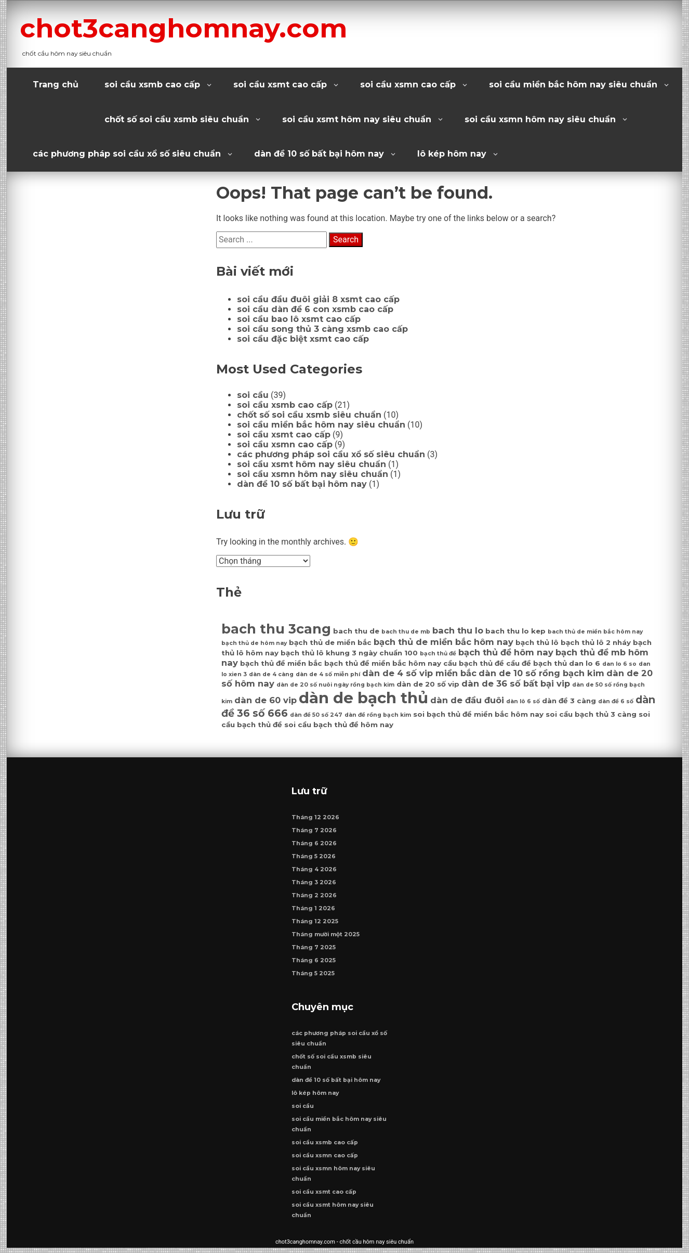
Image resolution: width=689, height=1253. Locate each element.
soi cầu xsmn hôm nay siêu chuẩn (540, 119)
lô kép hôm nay (451, 154)
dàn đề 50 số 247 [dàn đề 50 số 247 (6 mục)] (316, 715)
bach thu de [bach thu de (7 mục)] (356, 631)
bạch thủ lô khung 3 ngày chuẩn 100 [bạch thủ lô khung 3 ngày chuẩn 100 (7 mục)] (349, 653)
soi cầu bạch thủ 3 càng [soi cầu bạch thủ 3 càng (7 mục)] (591, 714)
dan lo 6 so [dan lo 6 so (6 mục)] (619, 664)
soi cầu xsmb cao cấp (152, 84)
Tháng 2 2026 (314, 898)
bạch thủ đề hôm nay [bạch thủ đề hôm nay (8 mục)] (505, 652)
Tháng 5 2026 (314, 859)
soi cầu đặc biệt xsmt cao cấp (303, 339)
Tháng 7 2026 (314, 833)
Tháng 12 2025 (315, 924)
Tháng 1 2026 (314, 911)
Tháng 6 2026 (314, 846)
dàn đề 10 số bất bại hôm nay (319, 154)
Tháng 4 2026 (314, 872)
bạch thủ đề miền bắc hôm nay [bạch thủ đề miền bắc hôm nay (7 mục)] (382, 663)
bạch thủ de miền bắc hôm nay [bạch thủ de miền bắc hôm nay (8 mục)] (443, 642)
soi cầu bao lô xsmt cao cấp (299, 319)
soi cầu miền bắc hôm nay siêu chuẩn (573, 84)
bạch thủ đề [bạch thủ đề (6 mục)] (438, 653)
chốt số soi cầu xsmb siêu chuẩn (176, 119)
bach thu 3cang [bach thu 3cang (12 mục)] (276, 629)
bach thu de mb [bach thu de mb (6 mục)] (405, 631)
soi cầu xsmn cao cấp (408, 84)
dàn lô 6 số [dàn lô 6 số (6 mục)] (523, 701)
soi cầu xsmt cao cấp (280, 84)
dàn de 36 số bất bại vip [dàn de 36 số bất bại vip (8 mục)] (515, 683)
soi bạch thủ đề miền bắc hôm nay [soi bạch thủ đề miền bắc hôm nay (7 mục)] (478, 714)
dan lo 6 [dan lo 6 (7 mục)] (584, 663)
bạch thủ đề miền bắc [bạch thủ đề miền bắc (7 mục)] (281, 663)
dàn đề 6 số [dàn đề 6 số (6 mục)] (615, 701)
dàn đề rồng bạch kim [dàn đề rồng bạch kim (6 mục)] (377, 715)
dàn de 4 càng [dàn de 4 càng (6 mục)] (271, 674)
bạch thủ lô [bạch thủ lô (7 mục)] (537, 642)
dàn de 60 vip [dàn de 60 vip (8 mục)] (265, 700)
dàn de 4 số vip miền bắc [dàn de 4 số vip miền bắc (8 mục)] (419, 673)
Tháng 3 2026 (314, 885)
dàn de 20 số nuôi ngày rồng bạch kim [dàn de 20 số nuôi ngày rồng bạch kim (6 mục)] (335, 684)
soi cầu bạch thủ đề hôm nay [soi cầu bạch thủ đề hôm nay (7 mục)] (338, 724)
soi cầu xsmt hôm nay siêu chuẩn (356, 119)
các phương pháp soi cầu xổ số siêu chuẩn (127, 154)
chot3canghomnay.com (200, 27)
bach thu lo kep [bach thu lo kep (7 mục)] (515, 631)
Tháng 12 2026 (316, 820)
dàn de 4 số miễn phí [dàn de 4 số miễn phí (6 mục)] (328, 674)
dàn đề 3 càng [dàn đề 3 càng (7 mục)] (569, 700)
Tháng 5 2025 (313, 976)
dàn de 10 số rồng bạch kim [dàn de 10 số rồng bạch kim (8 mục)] (541, 673)
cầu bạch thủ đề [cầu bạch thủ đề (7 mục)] (473, 663)
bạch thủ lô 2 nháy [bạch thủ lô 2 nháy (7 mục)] (596, 642)
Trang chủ (55, 84)
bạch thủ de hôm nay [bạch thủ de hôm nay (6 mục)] (254, 643)
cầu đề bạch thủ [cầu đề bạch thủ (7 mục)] (536, 663)
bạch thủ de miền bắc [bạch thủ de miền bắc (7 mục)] (330, 642)
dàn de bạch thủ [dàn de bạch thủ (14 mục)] (363, 698)
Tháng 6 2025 (314, 963)
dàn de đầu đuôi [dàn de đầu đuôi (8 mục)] (467, 700)
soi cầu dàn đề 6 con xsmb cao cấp (315, 309)
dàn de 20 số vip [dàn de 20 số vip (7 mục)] (427, 684)
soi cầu (253, 395)
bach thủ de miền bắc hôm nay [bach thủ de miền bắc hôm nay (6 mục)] (595, 631)
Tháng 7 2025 (314, 950)
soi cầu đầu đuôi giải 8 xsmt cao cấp (318, 299)
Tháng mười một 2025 (326, 937)
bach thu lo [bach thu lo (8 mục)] (457, 630)
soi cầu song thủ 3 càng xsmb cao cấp (322, 329)
